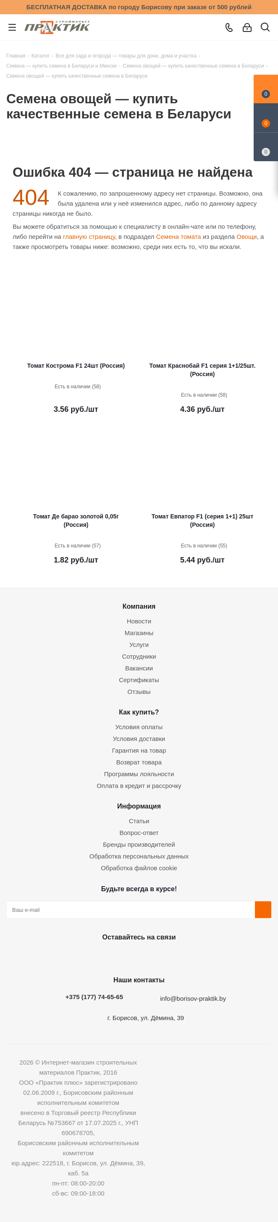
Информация (139, 806)
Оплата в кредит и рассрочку (139, 785)
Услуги (139, 644)
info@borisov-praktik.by (193, 998)
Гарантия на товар (139, 750)
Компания (139, 606)
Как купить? (139, 712)
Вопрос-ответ (138, 832)
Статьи (139, 820)
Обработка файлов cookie (139, 867)
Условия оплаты (139, 726)
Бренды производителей (139, 844)
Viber (178, 956)
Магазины (139, 632)
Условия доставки (139, 738)
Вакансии (139, 668)
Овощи (246, 236)
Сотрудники (139, 656)
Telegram (157, 956)
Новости (139, 621)
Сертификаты (139, 679)
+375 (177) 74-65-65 (94, 996)
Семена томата (178, 236)
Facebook (116, 956)
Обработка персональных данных (139, 856)
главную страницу (89, 236)
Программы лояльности (139, 773)
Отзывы (139, 691)
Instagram (137, 956)
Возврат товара (139, 762)
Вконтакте (95, 956)
